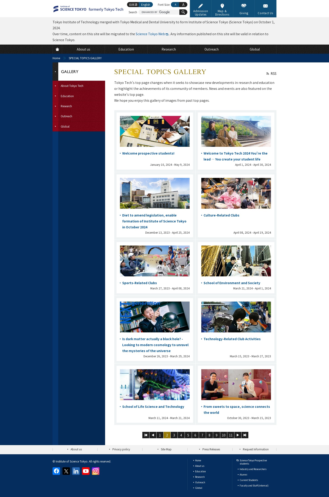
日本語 (133, 4)
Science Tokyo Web (150, 34)
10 (224, 435)
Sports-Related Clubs (139, 283)
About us (76, 449)
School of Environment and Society (232, 283)
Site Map (166, 449)
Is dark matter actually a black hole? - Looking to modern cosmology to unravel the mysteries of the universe (155, 345)
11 (231, 435)
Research (200, 476)
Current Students (249, 480)
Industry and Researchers (253, 469)
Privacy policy (121, 449)
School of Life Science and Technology (153, 406)
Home (56, 58)
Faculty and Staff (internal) (254, 485)
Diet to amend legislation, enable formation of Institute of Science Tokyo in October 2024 (154, 221)
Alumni (243, 474)
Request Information (256, 449)
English (145, 4)
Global (198, 487)
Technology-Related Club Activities (232, 339)
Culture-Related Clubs (221, 215)
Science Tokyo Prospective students (253, 462)
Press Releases (211, 449)
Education (200, 471)
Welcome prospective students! (148, 153)
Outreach (200, 482)
